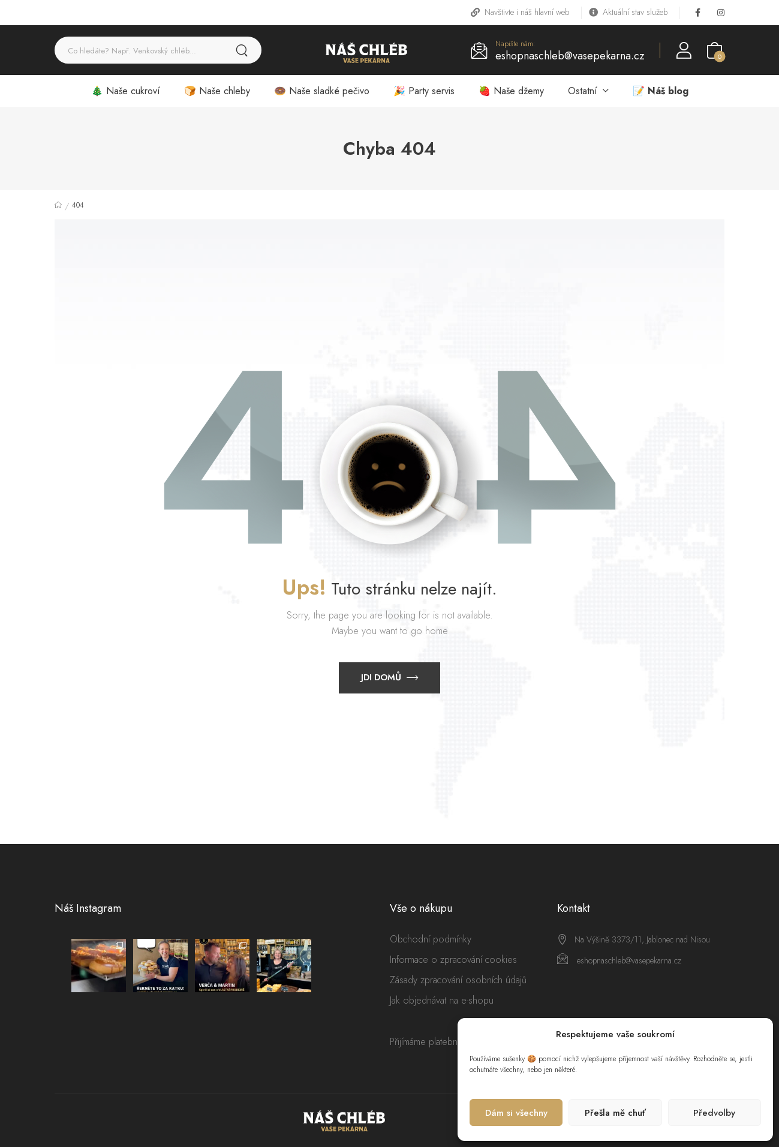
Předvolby (714, 1112)
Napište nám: (515, 43)
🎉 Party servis (424, 91)
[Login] (683, 50)
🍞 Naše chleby (217, 91)
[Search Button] (242, 50)
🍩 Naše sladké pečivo (321, 91)
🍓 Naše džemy (511, 91)
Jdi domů (381, 677)
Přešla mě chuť (615, 1112)
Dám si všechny (516, 1112)
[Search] (140, 50)
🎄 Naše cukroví (125, 91)
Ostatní (582, 91)
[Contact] (483, 49)
